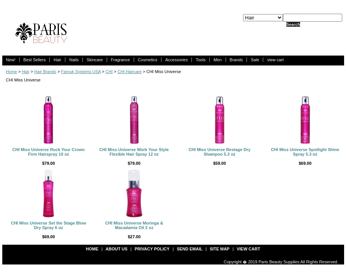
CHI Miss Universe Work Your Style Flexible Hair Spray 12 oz (134, 151)
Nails (73, 59)
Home (11, 71)
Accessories (176, 59)
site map (219, 249)
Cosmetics (147, 59)
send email (189, 249)
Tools (200, 59)
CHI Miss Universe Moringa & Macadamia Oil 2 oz (134, 225)
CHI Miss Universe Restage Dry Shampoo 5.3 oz (219, 151)
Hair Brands (45, 71)
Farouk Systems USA (81, 71)
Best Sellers (35, 59)
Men (217, 59)
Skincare (95, 59)
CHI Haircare (129, 71)
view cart (275, 59)
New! (11, 59)
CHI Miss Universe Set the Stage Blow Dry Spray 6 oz (48, 225)
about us (116, 249)
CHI (109, 71)
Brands (236, 59)
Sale (255, 59)
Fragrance (120, 59)
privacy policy (152, 249)
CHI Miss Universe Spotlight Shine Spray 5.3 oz (305, 151)
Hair (57, 59)
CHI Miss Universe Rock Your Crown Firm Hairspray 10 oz (49, 151)
